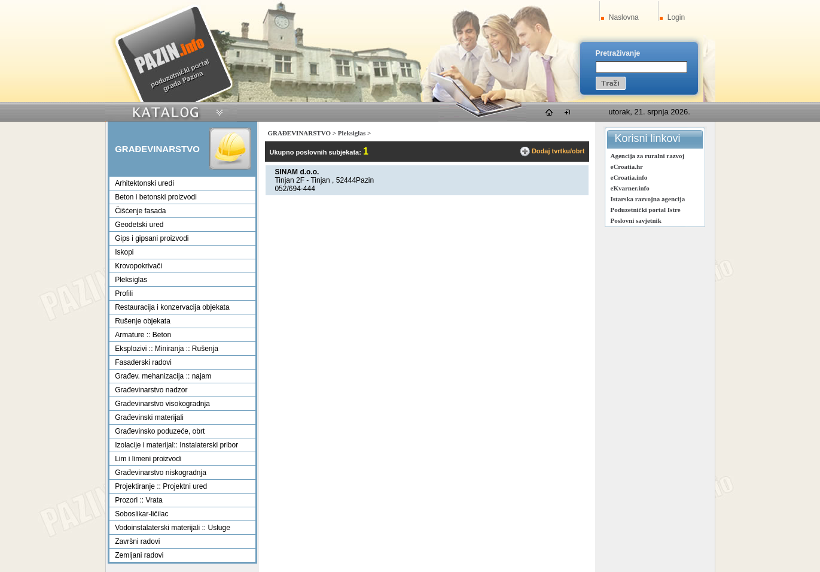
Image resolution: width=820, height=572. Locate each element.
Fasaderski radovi (143, 362)
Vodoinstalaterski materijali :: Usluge (172, 527)
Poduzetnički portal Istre (646, 209)
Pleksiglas (131, 280)
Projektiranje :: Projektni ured (161, 486)
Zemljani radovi (139, 555)
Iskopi (124, 252)
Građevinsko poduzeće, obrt (160, 431)
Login (676, 17)
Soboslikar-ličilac (141, 514)
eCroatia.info (629, 177)
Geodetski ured (139, 224)
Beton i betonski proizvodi (156, 197)
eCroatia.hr (627, 166)
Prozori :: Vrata (139, 500)
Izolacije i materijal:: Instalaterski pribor (176, 445)
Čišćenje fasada (140, 211)
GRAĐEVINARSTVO (299, 133)
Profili (124, 293)
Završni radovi (137, 541)
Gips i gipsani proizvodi (151, 238)
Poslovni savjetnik (636, 220)
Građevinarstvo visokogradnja (162, 404)
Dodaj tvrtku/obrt (558, 151)
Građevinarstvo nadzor (151, 390)
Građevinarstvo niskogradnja (160, 472)
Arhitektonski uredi (144, 183)
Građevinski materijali (149, 417)
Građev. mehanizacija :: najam (163, 376)
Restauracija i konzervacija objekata (172, 307)
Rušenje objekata (142, 321)
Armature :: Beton (143, 335)
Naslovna (624, 17)
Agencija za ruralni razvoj (648, 155)
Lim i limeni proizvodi (148, 459)
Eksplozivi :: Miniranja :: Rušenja (166, 348)
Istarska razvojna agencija (648, 198)
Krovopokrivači (138, 266)
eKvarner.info (630, 188)
